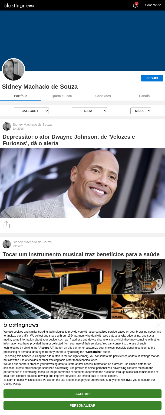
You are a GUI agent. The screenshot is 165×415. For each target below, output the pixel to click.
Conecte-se (153, 5)
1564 (70, 335)
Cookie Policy (11, 383)
